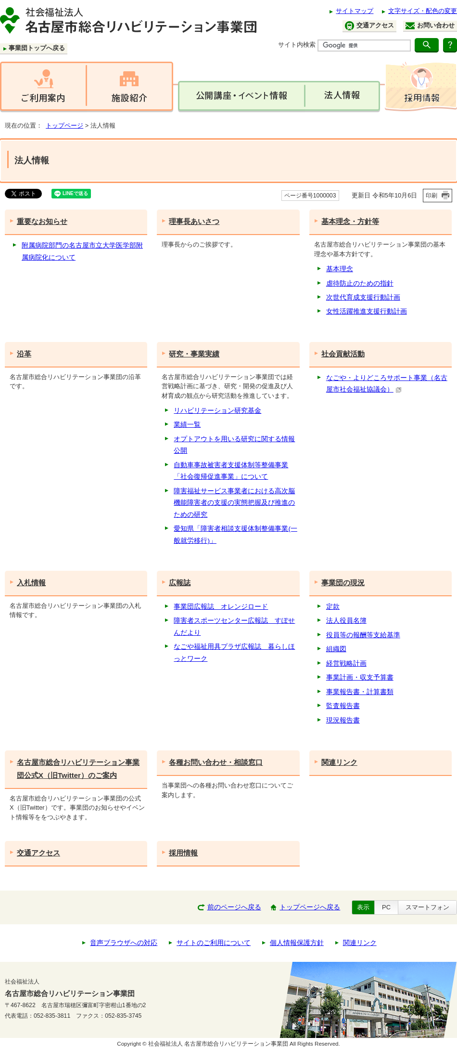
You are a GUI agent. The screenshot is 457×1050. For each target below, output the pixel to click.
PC (386, 907)
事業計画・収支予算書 (360, 677)
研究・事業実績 (194, 354)
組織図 (336, 649)
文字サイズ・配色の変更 (422, 10)
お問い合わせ (430, 25)
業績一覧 (187, 424)
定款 (333, 606)
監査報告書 (343, 705)
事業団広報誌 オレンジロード (221, 606)
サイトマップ (354, 10)
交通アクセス (369, 25)
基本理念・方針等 (350, 221)
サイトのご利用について (214, 942)
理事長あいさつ (194, 221)
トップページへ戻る (309, 907)
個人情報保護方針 (297, 942)
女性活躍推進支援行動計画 (366, 311)
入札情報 (31, 582)
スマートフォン (427, 907)
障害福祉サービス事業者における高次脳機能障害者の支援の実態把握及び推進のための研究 (234, 502)
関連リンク (339, 762)
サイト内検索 (297, 44)
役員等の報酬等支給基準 (363, 635)
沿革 (24, 354)
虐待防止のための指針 (360, 283)
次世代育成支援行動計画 (363, 297)
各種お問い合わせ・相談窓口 (216, 762)
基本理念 (339, 269)
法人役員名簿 (346, 620)
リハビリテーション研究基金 (217, 410)
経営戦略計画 (346, 663)
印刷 (431, 195)
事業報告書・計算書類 (360, 692)
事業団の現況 (343, 582)
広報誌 (179, 582)
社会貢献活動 (343, 354)
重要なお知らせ (42, 221)
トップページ (64, 125)
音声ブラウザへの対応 (123, 942)
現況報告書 (343, 720)
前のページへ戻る (234, 907)
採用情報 (183, 853)
